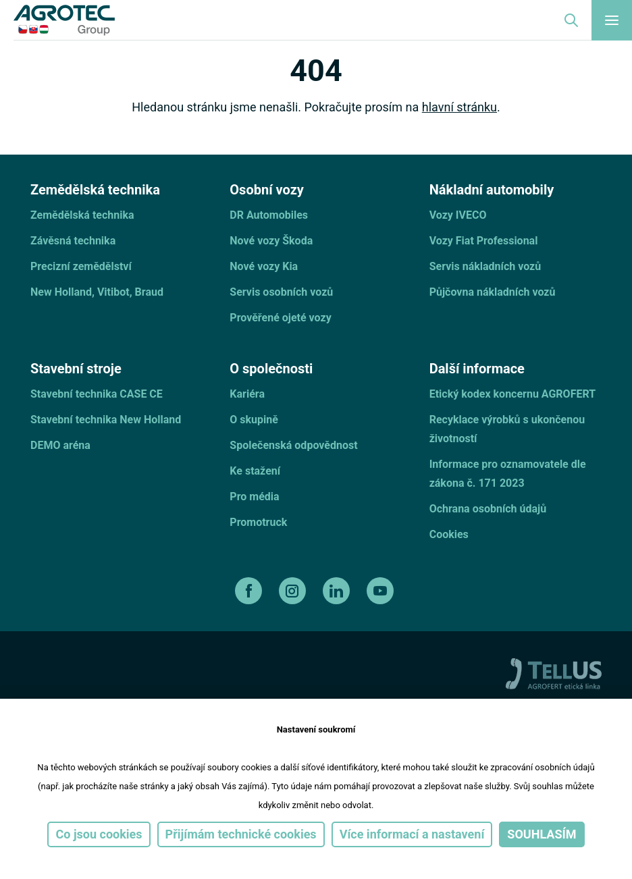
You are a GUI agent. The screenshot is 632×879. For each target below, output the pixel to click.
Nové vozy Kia (264, 266)
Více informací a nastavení (412, 834)
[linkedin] (338, 590)
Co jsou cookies (98, 834)
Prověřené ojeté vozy (280, 317)
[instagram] (294, 590)
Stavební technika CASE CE (96, 394)
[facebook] (250, 590)
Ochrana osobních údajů (488, 508)
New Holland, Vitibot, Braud (96, 292)
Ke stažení (255, 470)
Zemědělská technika (82, 215)
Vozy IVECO (458, 215)
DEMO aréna (60, 445)
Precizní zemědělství (81, 266)
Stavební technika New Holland (105, 419)
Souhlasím (541, 834)
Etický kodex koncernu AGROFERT (512, 394)
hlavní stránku (459, 107)
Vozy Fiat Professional (483, 240)
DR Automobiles (269, 215)
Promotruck (258, 522)
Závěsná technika (72, 240)
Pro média (254, 496)
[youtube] (382, 590)
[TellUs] (554, 673)
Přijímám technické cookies (241, 834)
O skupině (254, 419)
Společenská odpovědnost (293, 445)
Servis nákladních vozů (485, 266)
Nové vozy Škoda (271, 240)
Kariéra (247, 394)
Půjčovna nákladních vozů (492, 292)
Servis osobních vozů (281, 292)
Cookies (449, 534)
